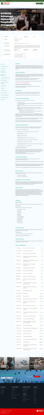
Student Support (4, 80)
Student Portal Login (25, 389)
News (34, 396)
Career (34, 397)
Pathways (2, 88)
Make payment (38, 3)
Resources (24, 390)
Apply (34, 3)
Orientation (2, 389)
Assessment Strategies (5, 77)
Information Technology (26, 399)
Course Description (4, 66)
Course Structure (4, 90)
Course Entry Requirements (3, 72)
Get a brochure (29, 376)
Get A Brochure (18, 367)
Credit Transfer (3, 85)
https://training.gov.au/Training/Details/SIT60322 (22, 82)
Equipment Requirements (3, 75)
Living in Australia (14, 398)
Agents (35, 390)
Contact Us (35, 400)
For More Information (5, 367)
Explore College (33, 367)
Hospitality (6, 7)
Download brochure (4, 97)
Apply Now (3, 99)
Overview (2, 64)
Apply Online (37, 376)
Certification (3, 68)
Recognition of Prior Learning (4, 83)
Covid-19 (35, 389)
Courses (3, 7)
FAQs (34, 401)
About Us (35, 393)
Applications (13, 389)
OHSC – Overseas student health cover (16, 395)
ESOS (12, 393)
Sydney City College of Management (7, 410)
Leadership (24, 396)
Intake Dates (2, 390)
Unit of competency (4, 95)
